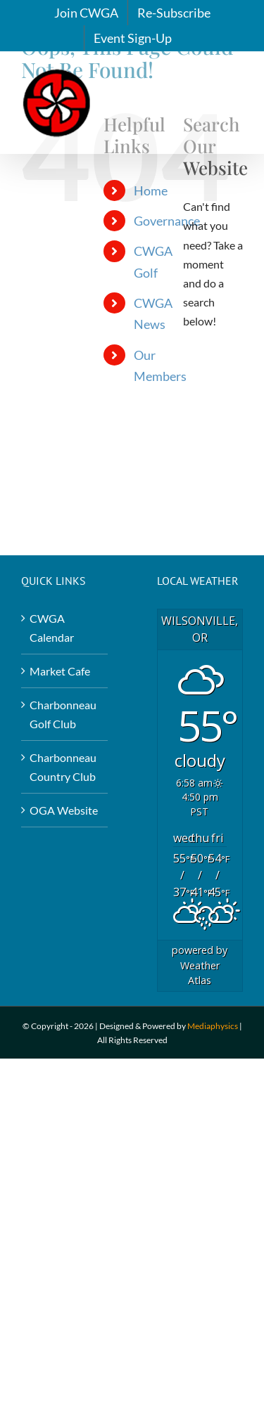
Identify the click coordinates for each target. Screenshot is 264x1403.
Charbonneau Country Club (63, 767)
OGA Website (64, 810)
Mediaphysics (212, 1026)
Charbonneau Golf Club (63, 714)
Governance (167, 220)
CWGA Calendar (52, 628)
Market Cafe (60, 671)
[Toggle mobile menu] (235, 88)
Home (151, 190)
